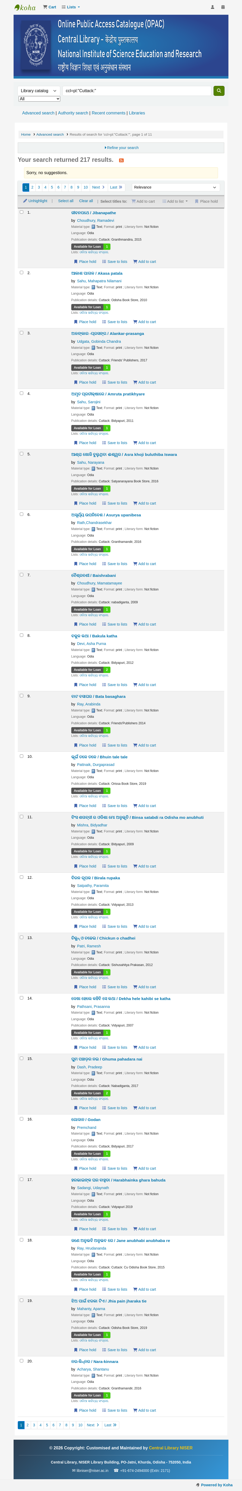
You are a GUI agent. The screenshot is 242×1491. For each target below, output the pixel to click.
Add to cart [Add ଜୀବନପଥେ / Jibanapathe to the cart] (144, 261)
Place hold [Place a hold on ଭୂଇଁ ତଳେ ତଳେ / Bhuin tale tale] (85, 806)
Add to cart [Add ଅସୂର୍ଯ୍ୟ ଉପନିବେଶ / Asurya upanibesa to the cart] (144, 564)
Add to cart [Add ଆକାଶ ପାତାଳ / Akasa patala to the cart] (144, 322)
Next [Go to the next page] (99, 187)
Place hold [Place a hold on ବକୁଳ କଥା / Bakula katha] (85, 685)
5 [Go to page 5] (52, 187)
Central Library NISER (28, 7)
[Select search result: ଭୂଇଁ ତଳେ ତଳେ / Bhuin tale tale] (21, 756)
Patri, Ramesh (89, 946)
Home (26, 134)
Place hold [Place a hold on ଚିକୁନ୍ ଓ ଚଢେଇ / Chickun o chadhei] (85, 987)
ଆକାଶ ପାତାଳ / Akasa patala (96, 273)
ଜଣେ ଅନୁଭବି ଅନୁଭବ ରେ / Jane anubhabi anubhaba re (120, 1240)
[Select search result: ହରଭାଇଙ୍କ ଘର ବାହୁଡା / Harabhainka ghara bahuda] (21, 1179)
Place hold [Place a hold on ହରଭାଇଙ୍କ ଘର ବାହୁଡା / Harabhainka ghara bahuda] (85, 1229)
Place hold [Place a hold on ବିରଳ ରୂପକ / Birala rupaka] (85, 926)
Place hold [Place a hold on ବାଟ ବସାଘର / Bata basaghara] (85, 745)
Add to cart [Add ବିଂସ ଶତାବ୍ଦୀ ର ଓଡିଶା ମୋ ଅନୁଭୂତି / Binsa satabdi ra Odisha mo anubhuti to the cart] (144, 866)
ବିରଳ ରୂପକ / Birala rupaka (95, 878)
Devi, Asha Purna (91, 644)
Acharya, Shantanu (93, 1369)
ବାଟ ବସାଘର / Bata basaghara (98, 696)
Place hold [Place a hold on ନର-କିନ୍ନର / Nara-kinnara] (85, 1410)
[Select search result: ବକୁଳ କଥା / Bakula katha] (21, 635)
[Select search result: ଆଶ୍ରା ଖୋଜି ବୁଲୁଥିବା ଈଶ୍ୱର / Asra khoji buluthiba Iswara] (21, 453)
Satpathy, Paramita (93, 885)
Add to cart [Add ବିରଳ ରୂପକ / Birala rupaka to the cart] (144, 926)
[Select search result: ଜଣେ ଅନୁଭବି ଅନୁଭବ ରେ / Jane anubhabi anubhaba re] (21, 1239)
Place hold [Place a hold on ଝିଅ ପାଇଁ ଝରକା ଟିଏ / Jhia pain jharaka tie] (85, 1350)
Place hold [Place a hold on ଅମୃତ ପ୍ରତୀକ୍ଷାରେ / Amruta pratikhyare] (85, 443)
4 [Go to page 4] (45, 187)
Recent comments (108, 113)
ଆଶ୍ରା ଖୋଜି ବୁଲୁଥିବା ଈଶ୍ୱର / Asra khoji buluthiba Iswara (124, 454)
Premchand (86, 1127)
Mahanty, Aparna (91, 1309)
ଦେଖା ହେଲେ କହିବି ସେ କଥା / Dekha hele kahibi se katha (120, 998)
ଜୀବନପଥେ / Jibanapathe (93, 213)
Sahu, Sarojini (89, 402)
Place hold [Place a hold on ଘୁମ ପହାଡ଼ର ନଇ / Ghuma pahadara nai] (85, 1108)
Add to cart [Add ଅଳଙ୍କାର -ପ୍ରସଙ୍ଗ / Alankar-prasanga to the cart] (144, 382)
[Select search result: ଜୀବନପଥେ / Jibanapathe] (21, 212)
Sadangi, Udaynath (93, 1188)
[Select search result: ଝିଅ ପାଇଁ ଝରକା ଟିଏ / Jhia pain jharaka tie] (21, 1300)
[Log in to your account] (212, 7)
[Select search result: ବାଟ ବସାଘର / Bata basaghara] (21, 695)
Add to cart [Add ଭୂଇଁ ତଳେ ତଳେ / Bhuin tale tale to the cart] (144, 806)
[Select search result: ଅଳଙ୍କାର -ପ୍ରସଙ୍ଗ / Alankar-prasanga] (21, 332)
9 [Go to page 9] (78, 187)
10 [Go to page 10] (86, 187)
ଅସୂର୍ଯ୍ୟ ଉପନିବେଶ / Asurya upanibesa (106, 515)
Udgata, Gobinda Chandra (99, 341)
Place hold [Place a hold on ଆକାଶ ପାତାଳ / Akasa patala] (85, 322)
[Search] (219, 91)
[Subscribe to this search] (121, 160)
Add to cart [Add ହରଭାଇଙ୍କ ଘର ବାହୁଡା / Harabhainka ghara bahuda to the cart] (144, 1229)
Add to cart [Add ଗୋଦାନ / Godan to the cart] (144, 1168)
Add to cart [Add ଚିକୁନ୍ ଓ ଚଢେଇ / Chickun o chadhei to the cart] (144, 987)
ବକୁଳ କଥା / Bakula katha (94, 636)
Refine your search (123, 148)
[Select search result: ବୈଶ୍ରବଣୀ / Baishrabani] (21, 574)
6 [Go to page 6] (58, 187)
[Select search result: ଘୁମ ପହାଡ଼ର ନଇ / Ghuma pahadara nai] (21, 1058)
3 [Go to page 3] (39, 187)
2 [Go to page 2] (32, 187)
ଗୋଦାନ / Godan (86, 1119)
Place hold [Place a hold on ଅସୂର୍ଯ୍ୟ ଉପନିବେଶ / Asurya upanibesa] (85, 564)
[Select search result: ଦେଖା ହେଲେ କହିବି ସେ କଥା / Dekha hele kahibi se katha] (21, 997)
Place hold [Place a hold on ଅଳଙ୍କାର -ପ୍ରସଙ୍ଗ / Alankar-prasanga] (85, 382)
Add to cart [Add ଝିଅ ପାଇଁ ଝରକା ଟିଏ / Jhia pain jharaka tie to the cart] (144, 1350)
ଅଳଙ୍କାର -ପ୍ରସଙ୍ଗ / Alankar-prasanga (107, 333)
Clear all (86, 201)
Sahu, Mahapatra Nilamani (99, 281)
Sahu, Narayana (90, 462)
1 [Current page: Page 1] (26, 187)
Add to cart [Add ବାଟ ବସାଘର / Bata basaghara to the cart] (144, 745)
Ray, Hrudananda (91, 1248)
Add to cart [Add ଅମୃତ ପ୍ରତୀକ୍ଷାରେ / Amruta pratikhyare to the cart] (144, 443)
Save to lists (114, 261)
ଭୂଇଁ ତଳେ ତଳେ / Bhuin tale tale (99, 757)
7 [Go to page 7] (65, 187)
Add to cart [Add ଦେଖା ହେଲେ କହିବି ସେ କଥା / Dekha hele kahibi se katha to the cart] (144, 1047)
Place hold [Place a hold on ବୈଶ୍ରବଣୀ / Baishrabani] (85, 624)
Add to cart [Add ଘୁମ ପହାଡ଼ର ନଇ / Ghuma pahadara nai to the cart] (144, 1108)
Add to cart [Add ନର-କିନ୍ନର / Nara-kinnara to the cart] (144, 1410)
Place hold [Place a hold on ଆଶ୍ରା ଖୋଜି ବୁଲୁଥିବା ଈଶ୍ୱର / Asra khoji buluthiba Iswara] (85, 503)
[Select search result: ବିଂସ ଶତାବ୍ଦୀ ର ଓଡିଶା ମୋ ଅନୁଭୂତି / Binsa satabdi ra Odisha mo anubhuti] (21, 816)
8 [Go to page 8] (71, 187)
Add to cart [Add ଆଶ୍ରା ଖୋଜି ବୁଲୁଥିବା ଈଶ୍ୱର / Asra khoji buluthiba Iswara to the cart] (144, 503)
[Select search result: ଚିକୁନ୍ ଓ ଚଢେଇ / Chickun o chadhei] (21, 937)
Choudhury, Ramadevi (95, 220)
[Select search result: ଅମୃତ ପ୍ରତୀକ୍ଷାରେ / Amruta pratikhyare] (21, 393)
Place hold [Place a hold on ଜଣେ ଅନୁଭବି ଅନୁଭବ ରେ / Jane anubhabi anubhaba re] (85, 1289)
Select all (65, 201)
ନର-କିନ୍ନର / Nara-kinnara (94, 1361)
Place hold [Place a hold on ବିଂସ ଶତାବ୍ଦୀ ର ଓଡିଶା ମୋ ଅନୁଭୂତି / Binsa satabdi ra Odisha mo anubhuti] (85, 866)
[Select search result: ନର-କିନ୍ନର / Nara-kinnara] (21, 1360)
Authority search (73, 113)
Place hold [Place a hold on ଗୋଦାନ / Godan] (85, 1168)
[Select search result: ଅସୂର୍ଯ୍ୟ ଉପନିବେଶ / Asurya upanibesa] (21, 514)
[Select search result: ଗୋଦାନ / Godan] (21, 1118)
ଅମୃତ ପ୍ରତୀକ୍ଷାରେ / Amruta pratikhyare (108, 394)
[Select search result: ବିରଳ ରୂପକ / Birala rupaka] (21, 877)
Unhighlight (35, 201)
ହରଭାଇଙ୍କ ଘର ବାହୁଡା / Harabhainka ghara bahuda (118, 1180)
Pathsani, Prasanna (93, 1006)
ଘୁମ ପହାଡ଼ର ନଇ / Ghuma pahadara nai (106, 1059)
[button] (49, 7)
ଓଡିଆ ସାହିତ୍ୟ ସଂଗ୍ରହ (94, 252)
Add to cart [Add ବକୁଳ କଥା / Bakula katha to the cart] (144, 685)
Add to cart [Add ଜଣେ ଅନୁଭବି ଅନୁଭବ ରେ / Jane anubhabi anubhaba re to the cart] (144, 1289)
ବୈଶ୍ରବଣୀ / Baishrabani (93, 575)
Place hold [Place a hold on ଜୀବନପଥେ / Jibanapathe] (85, 261)
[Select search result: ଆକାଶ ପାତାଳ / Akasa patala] (21, 272)
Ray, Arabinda (88, 704)
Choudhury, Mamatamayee (99, 583)
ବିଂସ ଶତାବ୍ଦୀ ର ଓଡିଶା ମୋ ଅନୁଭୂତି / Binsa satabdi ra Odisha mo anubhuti (137, 817)
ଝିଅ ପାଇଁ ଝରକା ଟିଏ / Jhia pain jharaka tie (109, 1301)
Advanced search (38, 113)
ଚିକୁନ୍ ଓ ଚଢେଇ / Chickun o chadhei (103, 938)
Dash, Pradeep (89, 1067)
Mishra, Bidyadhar (92, 825)
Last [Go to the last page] (116, 187)
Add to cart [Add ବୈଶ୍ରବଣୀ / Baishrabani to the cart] (144, 624)
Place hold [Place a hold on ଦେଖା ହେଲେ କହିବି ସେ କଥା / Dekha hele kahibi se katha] (85, 1047)
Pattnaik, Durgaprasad (95, 765)
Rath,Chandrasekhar (94, 523)
